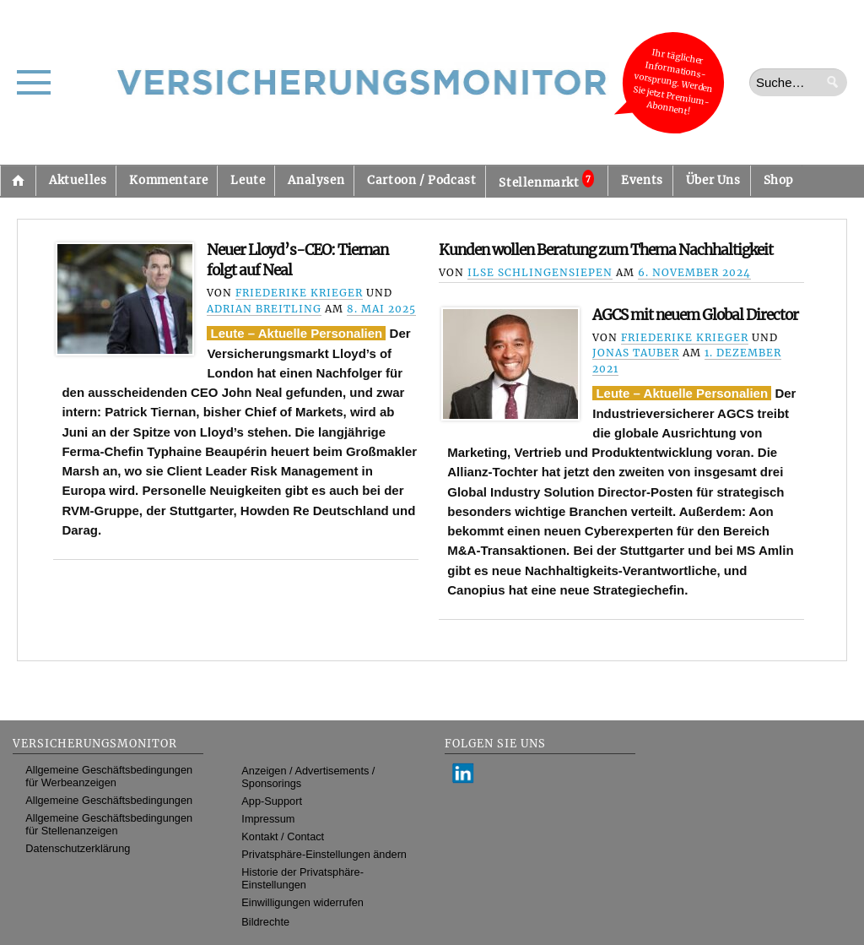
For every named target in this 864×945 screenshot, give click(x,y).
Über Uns (713, 180)
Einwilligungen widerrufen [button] (302, 902)
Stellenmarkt (546, 180)
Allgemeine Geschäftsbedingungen (108, 800)
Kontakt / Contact (282, 836)
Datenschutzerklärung (77, 848)
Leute (247, 180)
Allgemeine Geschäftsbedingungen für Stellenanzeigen (108, 824)
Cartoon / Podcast (421, 180)
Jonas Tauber (635, 352)
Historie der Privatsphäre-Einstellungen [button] (302, 878)
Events (642, 180)
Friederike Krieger (299, 292)
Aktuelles (77, 180)
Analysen (316, 180)
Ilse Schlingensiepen (540, 272)
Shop (778, 180)
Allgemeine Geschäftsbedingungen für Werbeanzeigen (108, 776)
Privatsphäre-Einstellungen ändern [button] (324, 854)
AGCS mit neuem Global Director (695, 315)
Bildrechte (265, 921)
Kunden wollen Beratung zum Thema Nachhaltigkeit (606, 250)
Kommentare (168, 180)
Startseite (18, 181)
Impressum (267, 818)
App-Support (271, 801)
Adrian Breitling (264, 308)
